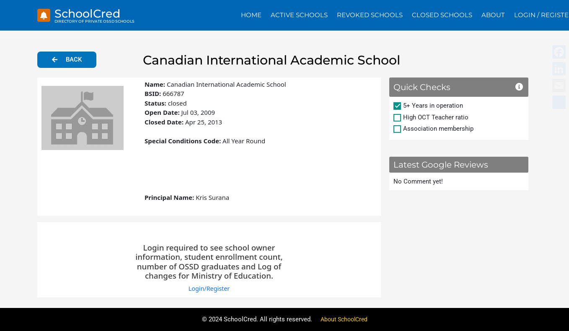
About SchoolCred (344, 319)
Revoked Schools (370, 15)
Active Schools (299, 15)
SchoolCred (90, 13)
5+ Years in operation (433, 105)
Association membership (438, 128)
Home (251, 15)
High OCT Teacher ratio (435, 117)
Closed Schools (442, 15)
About (493, 15)
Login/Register (208, 288)
